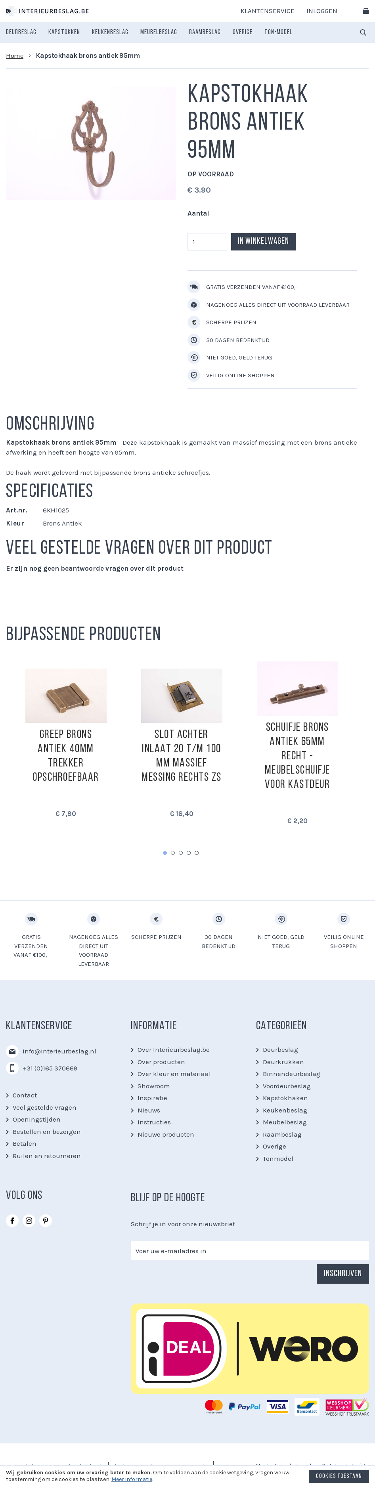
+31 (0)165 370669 (50, 1068)
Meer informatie (131, 1479)
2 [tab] (173, 853)
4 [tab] (189, 853)
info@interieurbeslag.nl (59, 1051)
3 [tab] (181, 853)
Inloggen (321, 11)
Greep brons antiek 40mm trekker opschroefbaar (66, 756)
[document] (187, 1478)
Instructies (154, 1122)
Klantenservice (268, 11)
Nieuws (149, 1110)
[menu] (149, 32)
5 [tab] (197, 853)
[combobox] (363, 32)
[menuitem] (21, 32)
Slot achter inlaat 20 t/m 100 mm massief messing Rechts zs (182, 756)
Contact (25, 1095)
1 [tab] (165, 853)
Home (14, 55)
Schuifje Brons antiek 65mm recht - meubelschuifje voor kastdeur (297, 756)
